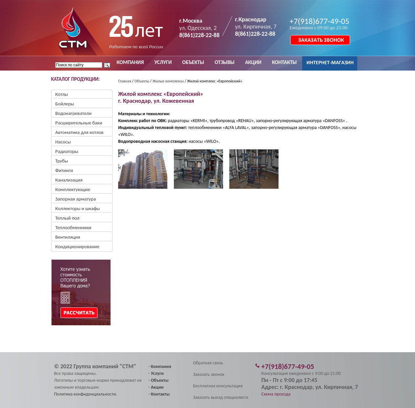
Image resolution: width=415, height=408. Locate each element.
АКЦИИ (253, 62)
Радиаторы (66, 151)
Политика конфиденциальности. (85, 394)
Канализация (69, 180)
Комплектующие (72, 189)
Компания (161, 366)
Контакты (160, 394)
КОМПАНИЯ (130, 62)
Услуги (157, 373)
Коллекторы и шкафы (77, 208)
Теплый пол (67, 218)
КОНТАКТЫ (284, 62)
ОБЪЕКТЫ (193, 62)
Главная (124, 81)
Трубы (61, 161)
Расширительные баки (78, 123)
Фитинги (64, 170)
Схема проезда (276, 394)
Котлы (61, 94)
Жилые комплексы (168, 81)
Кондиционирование (77, 246)
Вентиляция (67, 237)
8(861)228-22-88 (199, 35)
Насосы (63, 142)
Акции (157, 387)
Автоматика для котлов (79, 132)
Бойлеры (64, 104)
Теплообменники (73, 227)
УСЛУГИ (163, 62)
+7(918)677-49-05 (319, 21)
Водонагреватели (73, 113)
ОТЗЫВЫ (225, 62)
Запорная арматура (75, 199)
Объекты (142, 81)
